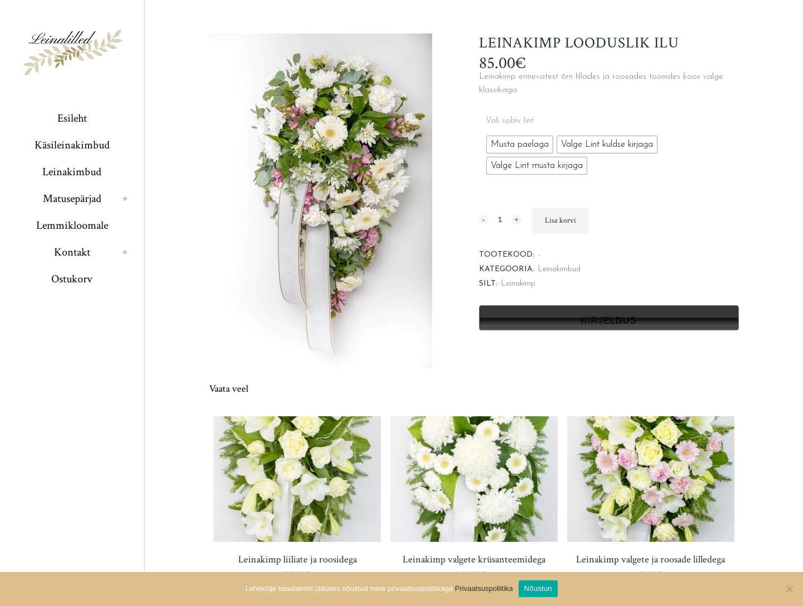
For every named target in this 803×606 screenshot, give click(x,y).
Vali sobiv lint (510, 121)
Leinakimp (518, 284)
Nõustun (538, 588)
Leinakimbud (559, 269)
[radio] (520, 144)
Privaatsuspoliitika (484, 588)
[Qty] (500, 218)
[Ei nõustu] (789, 588)
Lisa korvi (560, 220)
